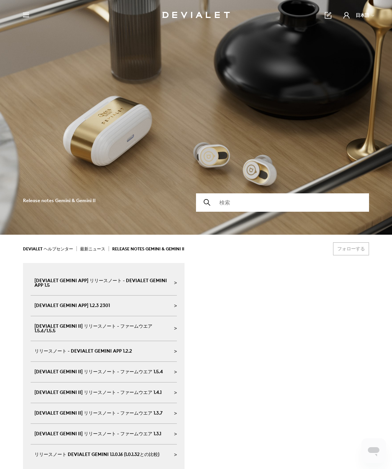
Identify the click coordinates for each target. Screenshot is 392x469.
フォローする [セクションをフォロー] (351, 249)
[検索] (282, 202)
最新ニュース (92, 249)
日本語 (365, 15)
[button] (346, 15)
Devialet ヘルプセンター (48, 249)
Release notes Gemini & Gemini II (148, 249)
